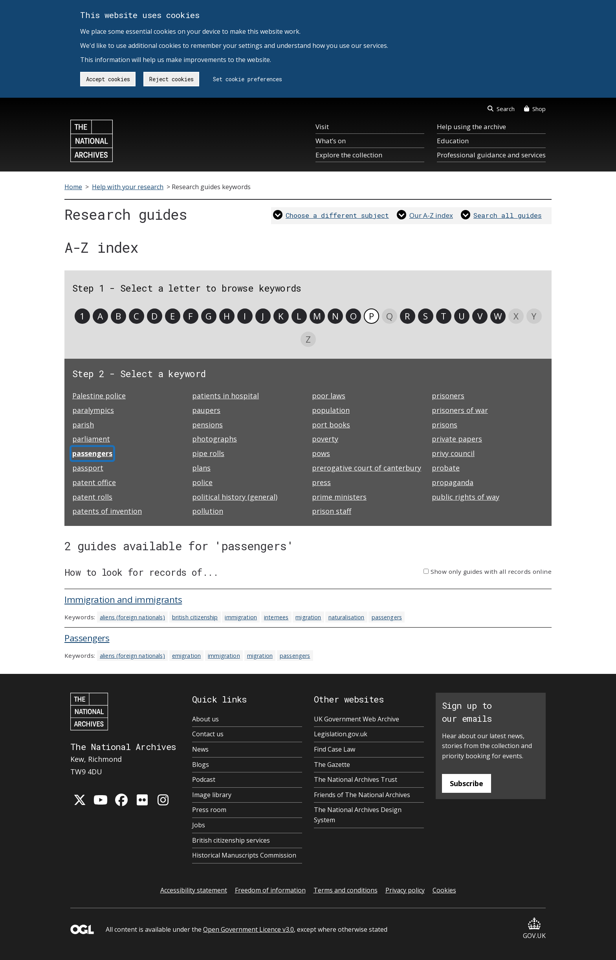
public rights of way (465, 497)
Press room (209, 809)
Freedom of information (270, 890)
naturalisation (346, 617)
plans (201, 468)
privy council (453, 453)
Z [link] (308, 339)
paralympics (93, 410)
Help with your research (127, 187)
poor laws (328, 395)
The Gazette (332, 764)
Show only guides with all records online (491, 571)
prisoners (448, 395)
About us (205, 719)
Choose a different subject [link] (337, 215)
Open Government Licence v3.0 (248, 929)
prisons (444, 424)
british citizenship (195, 617)
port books (331, 424)
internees (276, 617)
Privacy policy (405, 890)
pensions (207, 424)
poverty (325, 438)
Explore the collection (348, 154)
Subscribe (466, 783)
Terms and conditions (346, 890)
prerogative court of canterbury (366, 468)
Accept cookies (108, 79)
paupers (206, 410)
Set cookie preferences (247, 79)
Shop (535, 109)
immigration (241, 617)
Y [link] (534, 316)
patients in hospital (225, 395)
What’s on (330, 140)
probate (446, 468)
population (331, 410)
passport (87, 468)
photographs (214, 438)
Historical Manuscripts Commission (244, 855)
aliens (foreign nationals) (132, 617)
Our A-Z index (431, 215)
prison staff (331, 511)
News (200, 749)
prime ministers (339, 497)
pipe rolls (208, 453)
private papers (457, 438)
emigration (186, 655)
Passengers (87, 638)
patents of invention (107, 511)
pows (321, 453)
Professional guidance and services (491, 154)
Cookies (444, 890)
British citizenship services (231, 840)
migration (308, 617)
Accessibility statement (193, 890)
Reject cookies (171, 79)
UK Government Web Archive (356, 719)
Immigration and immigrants (123, 599)
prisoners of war (460, 410)
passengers (387, 617)
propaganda (452, 482)
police (202, 482)
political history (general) (234, 497)
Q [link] (389, 316)
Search (501, 109)
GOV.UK (534, 929)
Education (453, 140)
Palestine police (99, 395)
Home (73, 187)
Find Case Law (334, 749)
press (321, 482)
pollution (207, 511)
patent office (94, 482)
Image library (211, 794)
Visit (322, 126)
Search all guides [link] (507, 215)
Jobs (198, 825)
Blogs (200, 764)
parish (83, 424)
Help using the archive (471, 126)
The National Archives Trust (355, 779)
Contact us (208, 734)
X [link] (516, 316)
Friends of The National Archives (362, 794)
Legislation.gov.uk (340, 734)
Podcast (203, 779)
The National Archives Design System (358, 814)
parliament (91, 438)
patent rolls (92, 497)
